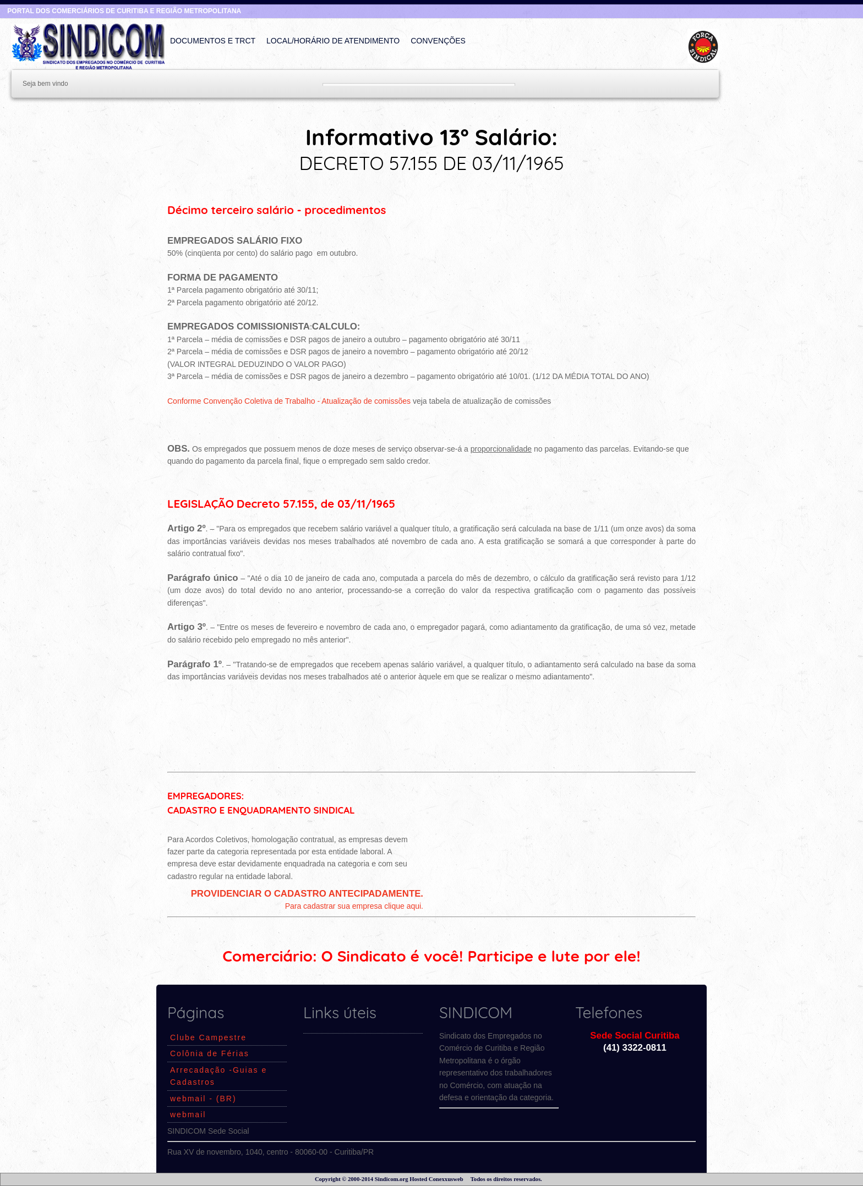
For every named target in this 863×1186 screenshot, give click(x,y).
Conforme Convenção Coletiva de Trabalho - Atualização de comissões (289, 401)
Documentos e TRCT (212, 40)
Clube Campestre (208, 1037)
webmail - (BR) (203, 1098)
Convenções (438, 40)
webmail (188, 1114)
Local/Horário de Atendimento (333, 40)
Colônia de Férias (209, 1053)
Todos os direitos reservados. (506, 1179)
